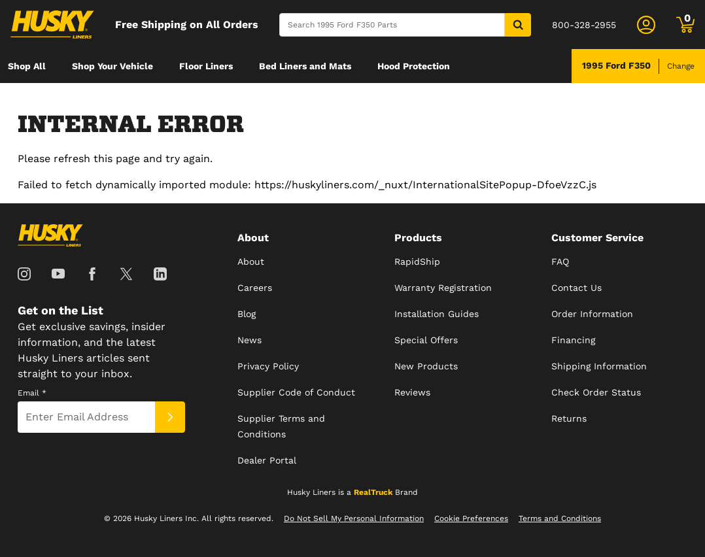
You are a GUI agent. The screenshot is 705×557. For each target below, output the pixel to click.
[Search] (392, 25)
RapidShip (417, 261)
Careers (254, 287)
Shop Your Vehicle (112, 66)
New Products (426, 366)
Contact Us (576, 287)
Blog (246, 314)
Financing (573, 340)
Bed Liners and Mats (305, 66)
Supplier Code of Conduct (296, 392)
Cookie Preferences (471, 518)
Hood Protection (413, 66)
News (249, 340)
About (250, 261)
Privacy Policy (268, 366)
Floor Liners (206, 66)
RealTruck (373, 492)
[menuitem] (27, 66)
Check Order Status (596, 392)
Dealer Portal (266, 460)
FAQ (560, 261)
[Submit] (170, 417)
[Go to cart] (685, 25)
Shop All (27, 66)
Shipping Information (599, 366)
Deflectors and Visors (56, 100)
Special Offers (426, 340)
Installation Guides (436, 314)
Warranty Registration (443, 287)
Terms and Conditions (560, 518)
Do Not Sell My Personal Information (354, 518)
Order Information (592, 314)
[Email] (86, 417)
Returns (569, 418)
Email (32, 392)
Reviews (412, 392)
